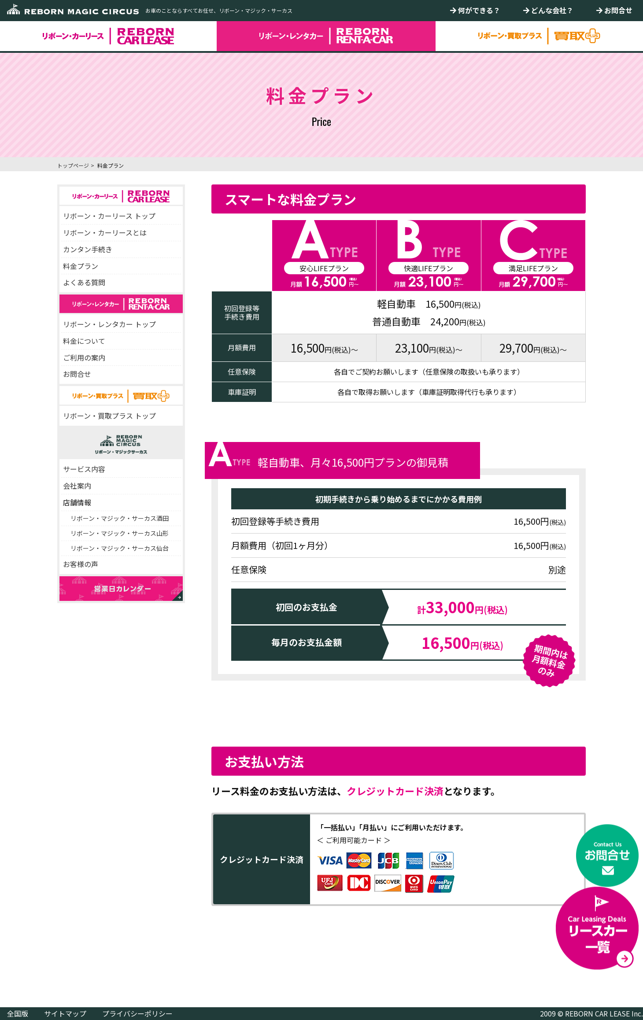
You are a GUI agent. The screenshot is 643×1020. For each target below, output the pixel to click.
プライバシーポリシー (137, 1013)
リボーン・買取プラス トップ (109, 415)
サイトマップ (65, 1013)
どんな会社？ (548, 10)
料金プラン (80, 266)
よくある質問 (84, 282)
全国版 (17, 1013)
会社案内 (77, 485)
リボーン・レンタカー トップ (109, 324)
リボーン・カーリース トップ (109, 215)
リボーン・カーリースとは (105, 232)
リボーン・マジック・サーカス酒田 (119, 518)
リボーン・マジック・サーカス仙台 (119, 548)
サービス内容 (84, 469)
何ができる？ (475, 10)
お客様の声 (80, 564)
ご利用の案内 (84, 357)
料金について (84, 340)
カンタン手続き (87, 249)
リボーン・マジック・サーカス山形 (119, 533)
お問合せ (614, 10)
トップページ (73, 165)
